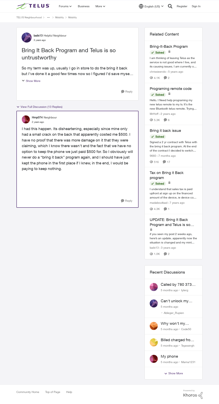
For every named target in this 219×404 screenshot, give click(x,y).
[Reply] (126, 91)
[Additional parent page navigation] (48, 17)
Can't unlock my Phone (175, 301)
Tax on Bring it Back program (167, 175)
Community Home (27, 392)
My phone (169, 356)
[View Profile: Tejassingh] (154, 342)
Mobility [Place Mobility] (59, 17)
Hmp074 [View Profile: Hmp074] (37, 117)
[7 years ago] (176, 202)
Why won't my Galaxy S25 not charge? (174, 323)
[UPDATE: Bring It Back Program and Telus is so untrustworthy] (173, 238)
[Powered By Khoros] (193, 394)
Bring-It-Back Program (169, 46)
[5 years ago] (175, 71)
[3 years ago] (168, 248)
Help (69, 392)
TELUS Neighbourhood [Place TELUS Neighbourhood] (29, 17)
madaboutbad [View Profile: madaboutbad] (158, 202)
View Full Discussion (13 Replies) (39, 107)
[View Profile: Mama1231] (154, 359)
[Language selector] (151, 6)
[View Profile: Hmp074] (26, 119)
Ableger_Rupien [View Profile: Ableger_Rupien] (174, 312)
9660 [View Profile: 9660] (153, 155)
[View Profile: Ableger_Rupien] (154, 303)
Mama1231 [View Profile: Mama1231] (188, 361)
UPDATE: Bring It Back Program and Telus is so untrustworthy (170, 222)
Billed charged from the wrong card (177, 340)
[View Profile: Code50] (154, 326)
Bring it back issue (165, 130)
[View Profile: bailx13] (27, 38)
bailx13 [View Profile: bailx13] (38, 35)
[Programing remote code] (173, 104)
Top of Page (52, 392)
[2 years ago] (167, 113)
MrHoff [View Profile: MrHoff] (154, 113)
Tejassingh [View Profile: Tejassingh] (187, 345)
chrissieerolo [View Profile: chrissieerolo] (158, 71)
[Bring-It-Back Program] (173, 62)
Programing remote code (171, 88)
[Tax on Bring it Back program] (173, 193)
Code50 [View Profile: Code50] (186, 329)
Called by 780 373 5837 (176, 284)
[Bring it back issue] (173, 146)
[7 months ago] (166, 156)
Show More (31, 80)
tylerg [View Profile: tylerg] (184, 290)
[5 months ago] (169, 290)
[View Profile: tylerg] (154, 287)
